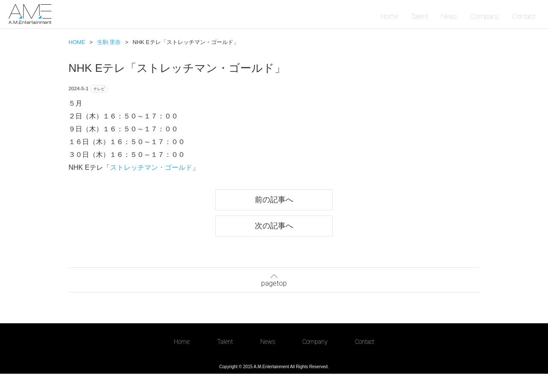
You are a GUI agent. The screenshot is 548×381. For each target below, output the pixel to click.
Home (389, 16)
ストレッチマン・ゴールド (151, 170)
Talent (419, 16)
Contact (523, 16)
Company (484, 16)
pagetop (274, 284)
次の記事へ (274, 230)
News (449, 16)
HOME (76, 42)
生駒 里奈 (109, 42)
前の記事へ (274, 203)
